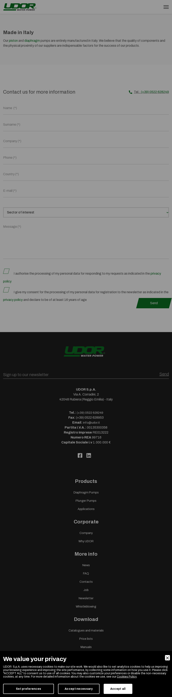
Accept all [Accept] (118, 688)
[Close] (167, 657)
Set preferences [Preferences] (28, 688)
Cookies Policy (126, 676)
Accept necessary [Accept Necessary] (79, 688)
